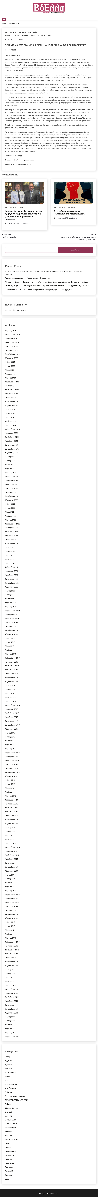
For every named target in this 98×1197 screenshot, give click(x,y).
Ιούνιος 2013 (10, 926)
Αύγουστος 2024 (11, 406)
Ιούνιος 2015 (10, 832)
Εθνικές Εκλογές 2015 (13, 1108)
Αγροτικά (8, 1065)
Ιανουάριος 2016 (11, 804)
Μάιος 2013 (9, 930)
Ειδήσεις (8, 1116)
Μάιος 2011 (9, 1025)
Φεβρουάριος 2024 (12, 429)
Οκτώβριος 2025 (11, 350)
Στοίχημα (8, 1175)
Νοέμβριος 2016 (11, 764)
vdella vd (23, 40)
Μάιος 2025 (9, 370)
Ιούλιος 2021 (10, 547)
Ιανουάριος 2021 (11, 571)
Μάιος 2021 (9, 555)
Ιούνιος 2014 (10, 879)
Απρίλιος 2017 (10, 745)
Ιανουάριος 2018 (11, 709)
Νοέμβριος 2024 (11, 394)
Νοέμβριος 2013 (11, 906)
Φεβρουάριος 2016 (12, 800)
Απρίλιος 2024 (10, 421)
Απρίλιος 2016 (10, 792)
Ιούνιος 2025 (10, 366)
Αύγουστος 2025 (11, 358)
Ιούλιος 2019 (10, 638)
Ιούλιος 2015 (10, 828)
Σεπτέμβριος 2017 (12, 725)
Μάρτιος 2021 (10, 563)
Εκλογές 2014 (10, 1120)
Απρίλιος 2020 (10, 603)
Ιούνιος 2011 (10, 1021)
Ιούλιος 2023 (10, 457)
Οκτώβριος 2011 (11, 1005)
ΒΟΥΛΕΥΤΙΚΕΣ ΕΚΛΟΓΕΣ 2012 (16, 1100)
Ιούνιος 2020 (10, 595)
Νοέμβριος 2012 (11, 954)
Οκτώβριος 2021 (11, 540)
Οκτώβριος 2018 (11, 674)
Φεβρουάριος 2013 (12, 942)
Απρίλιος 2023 (10, 469)
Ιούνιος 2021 (10, 551)
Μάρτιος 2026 (10, 331)
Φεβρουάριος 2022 (12, 524)
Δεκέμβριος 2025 (12, 342)
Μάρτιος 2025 (10, 378)
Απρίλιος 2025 (10, 374)
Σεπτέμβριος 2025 (12, 354)
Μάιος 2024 (9, 417)
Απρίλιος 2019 (10, 650)
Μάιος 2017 (9, 741)
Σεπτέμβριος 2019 (12, 630)
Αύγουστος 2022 (11, 500)
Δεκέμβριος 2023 (12, 437)
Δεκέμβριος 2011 (12, 997)
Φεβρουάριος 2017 (12, 753)
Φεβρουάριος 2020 (12, 611)
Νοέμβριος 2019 (11, 622)
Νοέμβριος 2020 (11, 575)
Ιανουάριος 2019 (11, 662)
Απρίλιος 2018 (10, 697)
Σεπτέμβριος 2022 (12, 496)
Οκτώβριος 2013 (11, 910)
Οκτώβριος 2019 (11, 626)
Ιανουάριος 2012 (11, 993)
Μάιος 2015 (9, 835)
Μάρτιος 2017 (10, 749)
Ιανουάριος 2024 (11, 433)
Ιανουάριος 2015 (11, 851)
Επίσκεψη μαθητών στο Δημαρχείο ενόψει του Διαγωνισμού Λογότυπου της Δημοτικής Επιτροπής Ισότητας (47, 286)
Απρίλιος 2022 (10, 516)
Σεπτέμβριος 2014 (12, 867)
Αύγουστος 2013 (11, 918)
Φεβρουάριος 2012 (12, 989)
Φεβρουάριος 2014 (12, 895)
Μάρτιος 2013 (10, 938)
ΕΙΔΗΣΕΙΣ (8, 1112)
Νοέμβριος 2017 (11, 717)
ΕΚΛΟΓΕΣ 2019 (11, 1124)
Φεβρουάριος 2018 (12, 705)
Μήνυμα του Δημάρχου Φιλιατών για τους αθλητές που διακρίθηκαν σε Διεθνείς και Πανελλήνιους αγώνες (46, 282)
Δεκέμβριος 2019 (12, 619)
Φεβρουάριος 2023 (12, 476)
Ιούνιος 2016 (10, 784)
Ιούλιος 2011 (10, 1017)
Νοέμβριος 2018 (11, 670)
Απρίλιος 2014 (10, 887)
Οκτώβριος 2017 (11, 721)
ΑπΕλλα (8, 1076)
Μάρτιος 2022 (10, 520)
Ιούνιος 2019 (10, 642)
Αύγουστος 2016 (11, 776)
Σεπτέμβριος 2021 (12, 544)
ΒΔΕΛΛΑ (8, 1092)
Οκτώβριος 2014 (11, 863)
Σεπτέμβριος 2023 (12, 449)
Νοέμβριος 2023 (11, 441)
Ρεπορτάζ (9, 1171)
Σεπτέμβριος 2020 (12, 583)
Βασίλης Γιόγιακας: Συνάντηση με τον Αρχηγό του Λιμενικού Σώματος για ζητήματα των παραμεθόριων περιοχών (23, 215)
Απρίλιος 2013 (10, 934)
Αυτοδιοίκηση (10, 1088)
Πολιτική (22, 207)
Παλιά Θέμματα (11, 1151)
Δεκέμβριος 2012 (12, 950)
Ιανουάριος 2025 (11, 386)
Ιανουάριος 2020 (11, 615)
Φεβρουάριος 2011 (12, 1037)
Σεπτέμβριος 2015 (12, 820)
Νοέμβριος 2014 (11, 859)
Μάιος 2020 (9, 599)
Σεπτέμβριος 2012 (12, 962)
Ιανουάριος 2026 (11, 338)
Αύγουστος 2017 (11, 729)
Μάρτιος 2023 (10, 473)
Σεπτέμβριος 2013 (12, 914)
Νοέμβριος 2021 (11, 536)
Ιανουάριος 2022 (11, 528)
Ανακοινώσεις (10, 1072)
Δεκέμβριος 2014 (12, 855)
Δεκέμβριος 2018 (12, 666)
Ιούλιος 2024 (10, 410)
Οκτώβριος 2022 (11, 492)
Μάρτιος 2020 (10, 607)
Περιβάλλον (10, 1155)
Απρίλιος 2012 (10, 981)
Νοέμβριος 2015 (11, 812)
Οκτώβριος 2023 (11, 445)
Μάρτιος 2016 (10, 796)
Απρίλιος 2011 (10, 1029)
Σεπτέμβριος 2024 (12, 402)
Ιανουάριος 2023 (11, 480)
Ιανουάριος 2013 (11, 946)
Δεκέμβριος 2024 (12, 390)
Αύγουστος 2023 (11, 453)
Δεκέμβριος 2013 (12, 902)
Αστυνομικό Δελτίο (12, 1084)
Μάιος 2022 (9, 512)
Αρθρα (7, 1080)
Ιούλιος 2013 (10, 922)
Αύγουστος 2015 (11, 824)
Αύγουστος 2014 (11, 871)
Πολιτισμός (32, 32)
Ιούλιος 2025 (10, 362)
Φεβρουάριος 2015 (12, 847)
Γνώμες (8, 1104)
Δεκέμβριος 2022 (12, 484)
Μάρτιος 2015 (10, 843)
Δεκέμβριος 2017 (12, 713)
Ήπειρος (8, 1132)
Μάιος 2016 (9, 788)
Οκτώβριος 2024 (11, 398)
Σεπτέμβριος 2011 (12, 1009)
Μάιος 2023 (9, 465)
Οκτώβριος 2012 (11, 958)
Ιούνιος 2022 (10, 508)
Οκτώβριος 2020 (11, 579)
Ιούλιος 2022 (10, 504)
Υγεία (7, 1179)
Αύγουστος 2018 (11, 682)
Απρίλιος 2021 (10, 559)
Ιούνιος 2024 (10, 413)
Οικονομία (9, 1144)
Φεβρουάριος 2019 (12, 658)
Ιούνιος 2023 (10, 461)
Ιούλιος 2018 (10, 686)
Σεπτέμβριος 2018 (12, 678)
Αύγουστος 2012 (11, 966)
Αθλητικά (8, 1069)
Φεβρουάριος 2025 (12, 382)
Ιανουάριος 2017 (11, 757)
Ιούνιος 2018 (10, 689)
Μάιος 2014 (9, 883)
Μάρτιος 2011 (10, 1033)
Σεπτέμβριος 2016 (12, 772)
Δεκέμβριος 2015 (12, 808)
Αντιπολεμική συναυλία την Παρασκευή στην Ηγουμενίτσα (69, 212)
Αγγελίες (8, 1061)
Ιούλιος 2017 (10, 733)
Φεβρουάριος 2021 (12, 567)
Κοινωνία (22, 32)
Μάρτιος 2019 (10, 654)
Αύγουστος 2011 (11, 1013)
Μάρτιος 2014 (10, 891)
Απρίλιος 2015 (10, 839)
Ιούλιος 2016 (10, 780)
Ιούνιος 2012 (10, 974)
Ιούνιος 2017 (10, 737)
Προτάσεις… (10, 1167)
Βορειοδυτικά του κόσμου (15, 1096)
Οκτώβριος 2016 (11, 768)
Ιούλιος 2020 (10, 591)
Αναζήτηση (75, 250)
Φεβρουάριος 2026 (12, 334)
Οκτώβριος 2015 (11, 816)
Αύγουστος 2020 (11, 587)
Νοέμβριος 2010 (11, 1140)
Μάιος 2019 (9, 646)
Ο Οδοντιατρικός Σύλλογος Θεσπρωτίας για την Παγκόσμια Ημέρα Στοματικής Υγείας (38, 290)
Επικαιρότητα (10, 32)
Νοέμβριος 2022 (11, 488)
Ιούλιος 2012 (10, 970)
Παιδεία (8, 1147)
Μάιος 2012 (9, 977)
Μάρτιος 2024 (10, 425)
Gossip (7, 1057)
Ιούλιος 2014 (10, 875)
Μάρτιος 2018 (10, 701)
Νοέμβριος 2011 (11, 1001)
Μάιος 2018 (9, 693)
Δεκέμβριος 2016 (12, 760)
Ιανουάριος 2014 (11, 899)
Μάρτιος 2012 (10, 985)
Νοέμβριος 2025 (11, 346)
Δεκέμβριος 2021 (12, 532)
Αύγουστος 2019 (11, 634)
